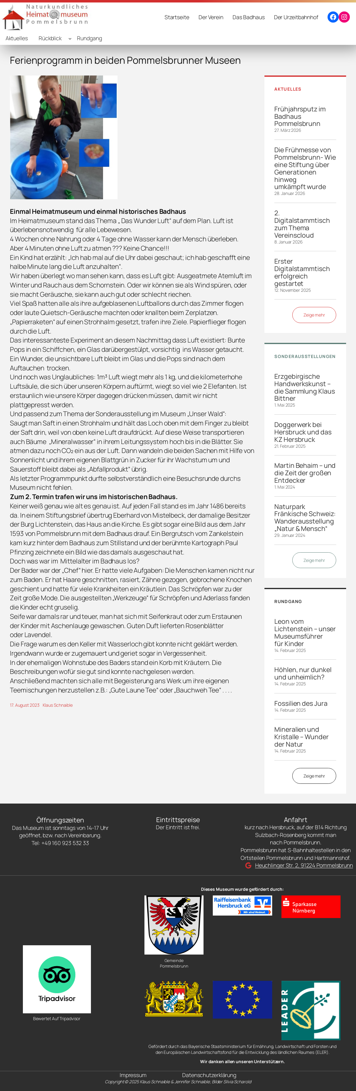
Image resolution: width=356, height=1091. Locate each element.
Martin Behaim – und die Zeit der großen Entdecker (305, 473)
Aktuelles (17, 38)
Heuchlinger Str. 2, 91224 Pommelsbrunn (304, 865)
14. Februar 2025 (290, 650)
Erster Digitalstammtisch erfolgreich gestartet (302, 272)
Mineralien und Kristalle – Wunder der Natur (301, 737)
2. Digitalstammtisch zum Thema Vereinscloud (302, 224)
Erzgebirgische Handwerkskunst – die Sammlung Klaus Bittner (304, 387)
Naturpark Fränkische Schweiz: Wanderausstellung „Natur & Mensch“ (305, 518)
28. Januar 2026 (289, 193)
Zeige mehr (314, 315)
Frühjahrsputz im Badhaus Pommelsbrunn (299, 116)
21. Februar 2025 (289, 446)
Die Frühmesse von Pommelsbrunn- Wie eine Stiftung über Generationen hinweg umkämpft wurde (305, 168)
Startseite (177, 17)
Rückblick (50, 38)
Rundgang (89, 38)
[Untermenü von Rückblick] (70, 38)
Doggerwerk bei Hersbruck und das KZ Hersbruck (302, 432)
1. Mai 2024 (284, 487)
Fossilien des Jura (300, 703)
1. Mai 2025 (284, 405)
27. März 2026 (287, 130)
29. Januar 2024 (289, 535)
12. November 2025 (292, 290)
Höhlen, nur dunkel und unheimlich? (302, 673)
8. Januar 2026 (288, 242)
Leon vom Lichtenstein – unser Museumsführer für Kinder (305, 632)
